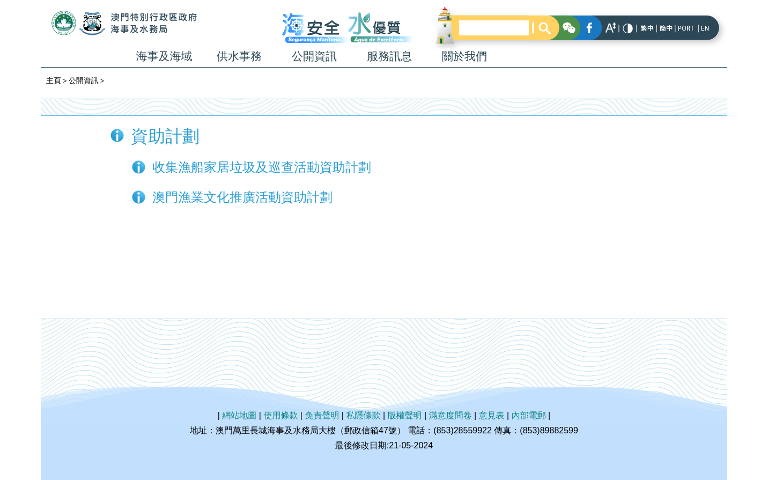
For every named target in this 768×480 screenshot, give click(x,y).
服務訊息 (389, 56)
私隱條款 (363, 415)
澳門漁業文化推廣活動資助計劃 (242, 197)
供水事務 (239, 56)
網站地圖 (239, 415)
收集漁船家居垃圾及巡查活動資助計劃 (261, 167)
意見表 (492, 415)
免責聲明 (322, 415)
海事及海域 (164, 56)
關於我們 (464, 56)
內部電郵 (529, 415)
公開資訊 (314, 56)
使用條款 (280, 415)
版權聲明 (405, 415)
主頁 (53, 80)
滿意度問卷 (450, 415)
